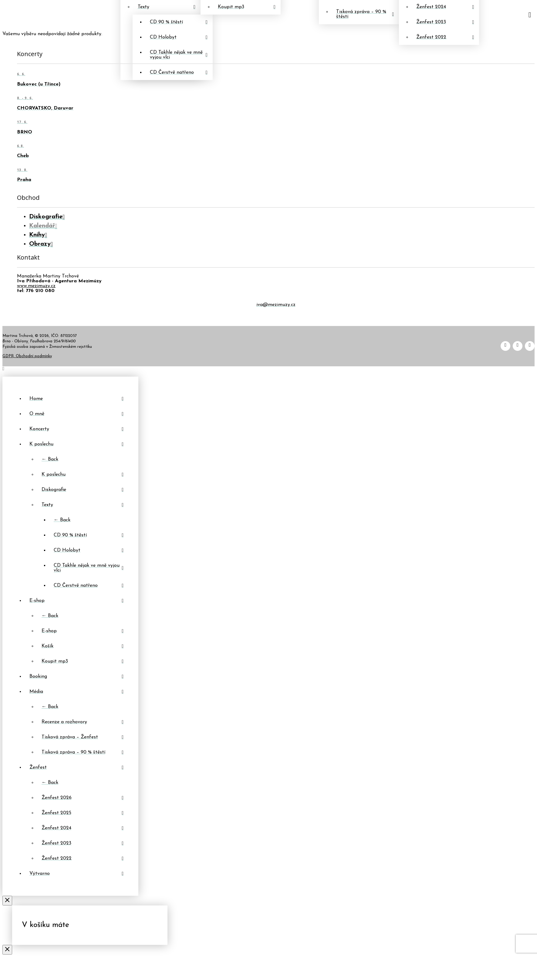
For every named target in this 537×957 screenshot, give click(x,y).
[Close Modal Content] (7, 950)
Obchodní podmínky (34, 356)
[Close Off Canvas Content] (7, 900)
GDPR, (9, 356)
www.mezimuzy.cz (36, 286)
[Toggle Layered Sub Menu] (76, 444)
